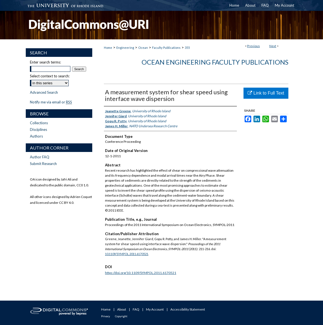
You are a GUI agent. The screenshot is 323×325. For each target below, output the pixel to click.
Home (108, 47)
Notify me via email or (51, 102)
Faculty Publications (166, 47)
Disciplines (38, 129)
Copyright (121, 316)
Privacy (105, 316)
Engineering (125, 47)
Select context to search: (50, 76)
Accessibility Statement (187, 309)
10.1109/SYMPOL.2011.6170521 (126, 254)
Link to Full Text (266, 93)
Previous (253, 46)
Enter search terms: (45, 62)
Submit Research (43, 163)
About (121, 309)
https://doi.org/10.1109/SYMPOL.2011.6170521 (140, 273)
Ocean (143, 47)
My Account (155, 309)
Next (272, 46)
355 (187, 47)
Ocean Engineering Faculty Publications (215, 62)
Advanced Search (44, 92)
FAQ (136, 309)
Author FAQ (39, 157)
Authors (36, 136)
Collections (39, 123)
